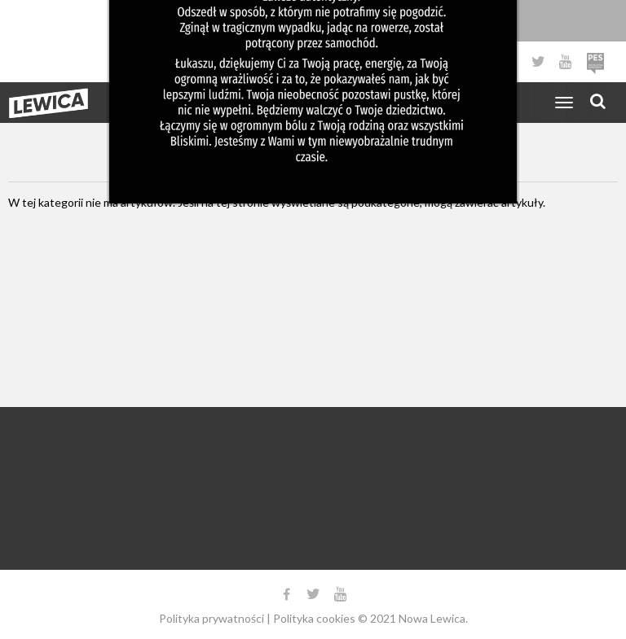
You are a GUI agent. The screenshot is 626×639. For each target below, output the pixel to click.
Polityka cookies (314, 618)
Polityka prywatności (211, 618)
